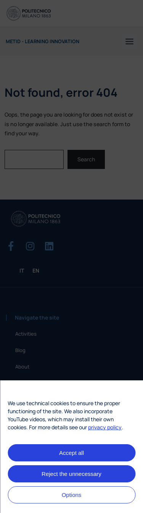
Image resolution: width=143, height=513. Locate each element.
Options (72, 495)
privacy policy (105, 427)
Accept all (71, 453)
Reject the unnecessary (71, 474)
